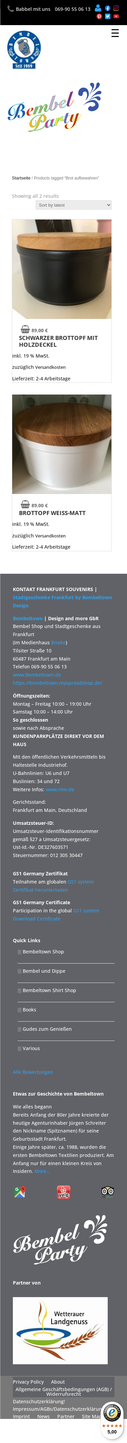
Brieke (58, 642)
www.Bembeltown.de (37, 674)
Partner (66, 1416)
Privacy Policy (28, 1382)
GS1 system (81, 881)
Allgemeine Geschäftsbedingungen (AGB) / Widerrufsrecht (64, 1392)
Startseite (21, 178)
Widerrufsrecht (30, 1424)
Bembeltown (28, 618)
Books (27, 1009)
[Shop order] (74, 205)
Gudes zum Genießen (45, 1029)
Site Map (92, 1416)
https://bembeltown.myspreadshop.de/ (57, 683)
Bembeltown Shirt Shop (47, 990)
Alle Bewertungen (33, 1072)
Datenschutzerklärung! (39, 1401)
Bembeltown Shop (41, 951)
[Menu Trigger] (115, 33)
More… (42, 1171)
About (58, 1382)
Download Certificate (36, 918)
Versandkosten (50, 367)
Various (29, 1048)
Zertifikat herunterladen (40, 890)
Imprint (21, 1416)
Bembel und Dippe (41, 971)
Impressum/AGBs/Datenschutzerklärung (59, 1409)
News (43, 1416)
